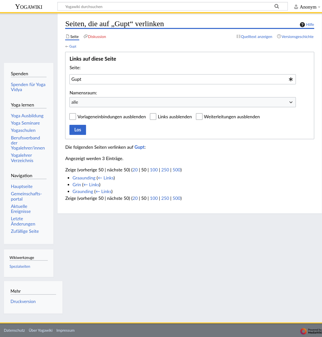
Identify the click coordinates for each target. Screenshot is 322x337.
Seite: (74, 67)
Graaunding (83, 177)
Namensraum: (83, 92)
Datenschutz (14, 330)
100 (154, 169)
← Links (106, 177)
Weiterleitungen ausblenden (232, 116)
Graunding (82, 191)
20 (135, 169)
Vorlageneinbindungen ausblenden (111, 116)
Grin (76, 184)
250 (165, 169)
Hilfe (306, 24)
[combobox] (182, 79)
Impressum (65, 330)
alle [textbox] (74, 102)
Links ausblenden (175, 116)
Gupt (72, 46)
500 (176, 169)
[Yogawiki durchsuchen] (173, 6)
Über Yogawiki (41, 330)
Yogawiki (29, 6)
